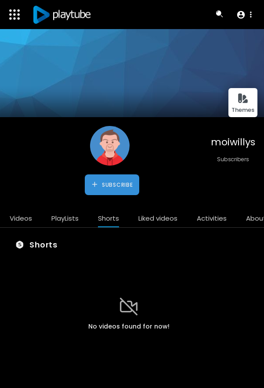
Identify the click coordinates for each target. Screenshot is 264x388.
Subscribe (112, 184)
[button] (244, 15)
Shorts (108, 218)
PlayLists (65, 218)
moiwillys (233, 142)
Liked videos (157, 218)
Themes (242, 103)
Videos (21, 218)
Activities (212, 218)
